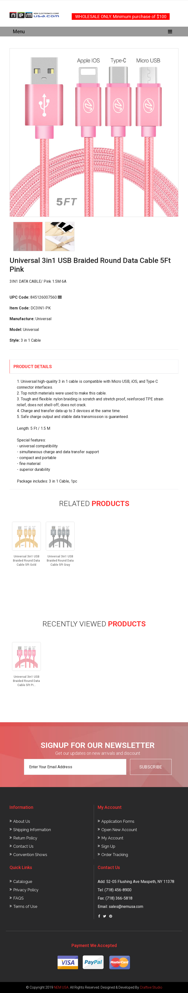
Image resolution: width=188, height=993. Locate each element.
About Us (21, 821)
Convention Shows (30, 854)
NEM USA (61, 987)
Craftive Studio (151, 987)
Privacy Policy (25, 890)
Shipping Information (32, 829)
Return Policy (25, 838)
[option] (94, 132)
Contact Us (23, 846)
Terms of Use (25, 906)
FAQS (18, 898)
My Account (112, 838)
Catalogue (22, 881)
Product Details (32, 366)
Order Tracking (114, 854)
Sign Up (108, 846)
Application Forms (117, 821)
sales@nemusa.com (126, 906)
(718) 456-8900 (118, 890)
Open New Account (119, 829)
